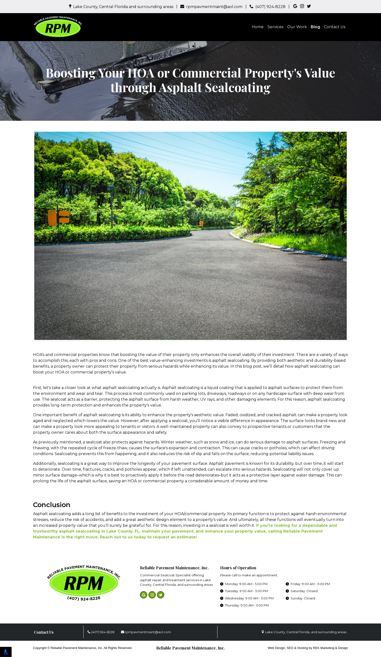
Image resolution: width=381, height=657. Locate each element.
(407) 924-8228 (268, 6)
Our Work (297, 27)
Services (275, 27)
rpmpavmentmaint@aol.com (211, 6)
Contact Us (334, 27)
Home (258, 27)
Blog (315, 27)
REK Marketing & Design (330, 648)
